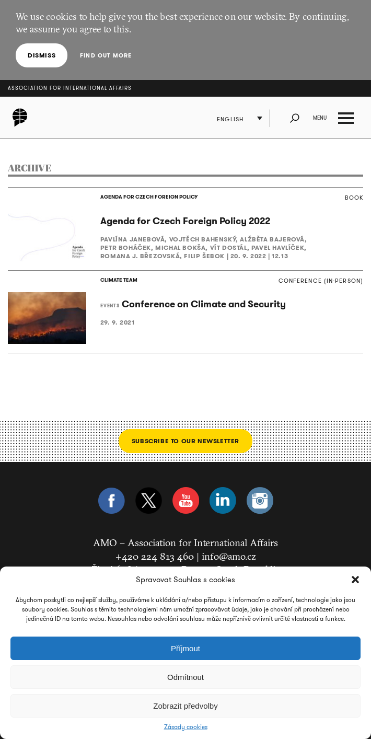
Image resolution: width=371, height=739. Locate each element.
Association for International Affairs (70, 88)
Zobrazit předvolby (185, 705)
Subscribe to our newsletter (185, 440)
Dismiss (41, 55)
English (230, 119)
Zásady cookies (185, 727)
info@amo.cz (229, 556)
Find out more (106, 55)
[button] (355, 579)
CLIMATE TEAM (118, 280)
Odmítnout (185, 677)
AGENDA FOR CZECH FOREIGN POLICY (149, 197)
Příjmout (185, 648)
